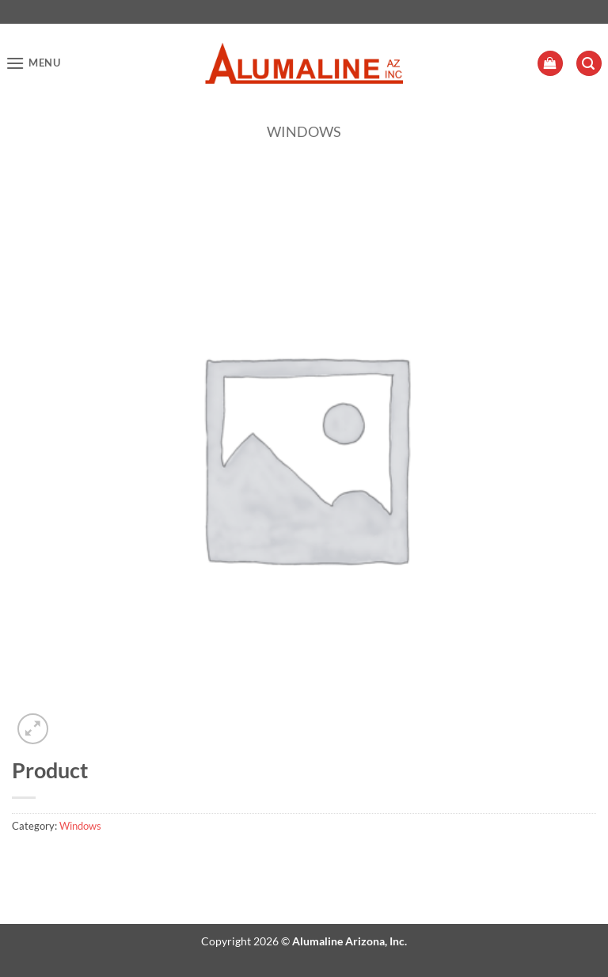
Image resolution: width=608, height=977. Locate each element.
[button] (33, 63)
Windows (304, 131)
